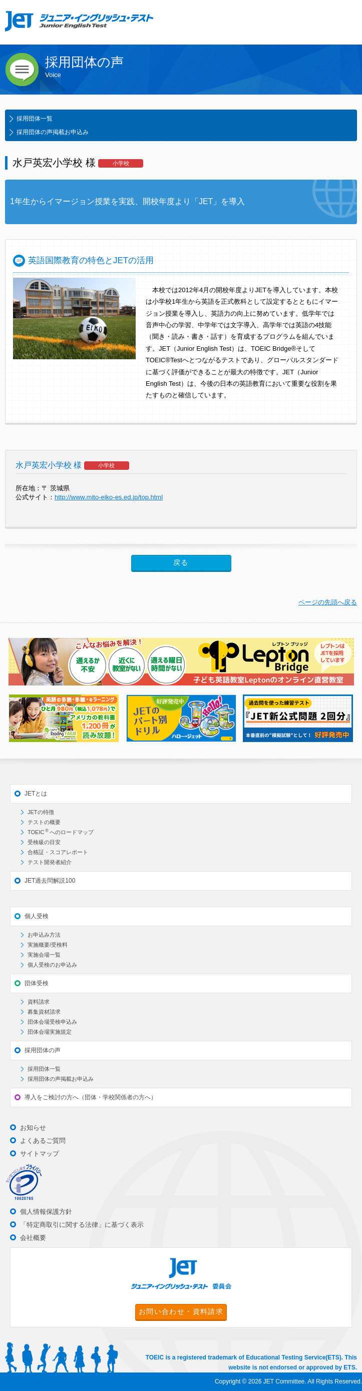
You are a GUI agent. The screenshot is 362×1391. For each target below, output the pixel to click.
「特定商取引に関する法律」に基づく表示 (82, 1224)
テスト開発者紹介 (50, 862)
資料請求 (39, 1002)
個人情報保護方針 (46, 1211)
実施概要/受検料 (48, 945)
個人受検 (37, 916)
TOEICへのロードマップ (61, 832)
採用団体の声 (43, 1050)
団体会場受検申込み (52, 1022)
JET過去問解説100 (50, 880)
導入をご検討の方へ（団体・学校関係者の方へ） (91, 1097)
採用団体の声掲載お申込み (53, 132)
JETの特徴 (41, 812)
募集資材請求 (44, 1012)
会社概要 (33, 1237)
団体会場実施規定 (50, 1032)
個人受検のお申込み (52, 965)
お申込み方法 (44, 935)
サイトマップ (39, 1153)
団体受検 (37, 983)
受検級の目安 (44, 842)
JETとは (36, 793)
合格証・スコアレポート (58, 852)
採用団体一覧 (35, 118)
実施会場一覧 (44, 955)
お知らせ (33, 1127)
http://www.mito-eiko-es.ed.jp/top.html (109, 497)
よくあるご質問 (43, 1140)
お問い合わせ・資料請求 (181, 1311)
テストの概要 (44, 822)
